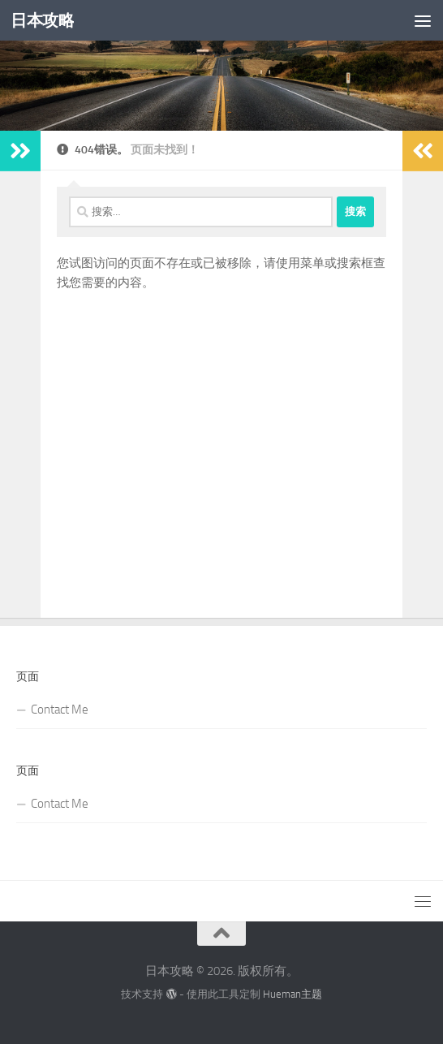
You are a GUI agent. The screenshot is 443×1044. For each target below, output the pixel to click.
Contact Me (59, 709)
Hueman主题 (292, 994)
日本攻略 (44, 20)
